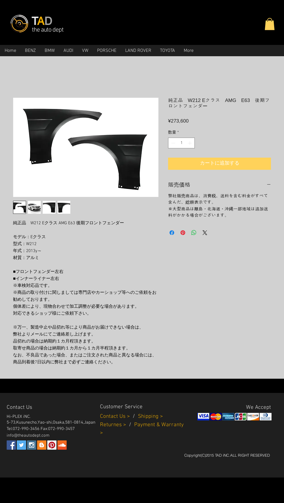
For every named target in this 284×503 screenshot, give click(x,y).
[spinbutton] (181, 143)
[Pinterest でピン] (182, 232)
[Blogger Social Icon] (41, 445)
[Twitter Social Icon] (21, 445)
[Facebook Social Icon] (11, 445)
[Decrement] (172, 143)
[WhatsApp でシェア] (193, 232)
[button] (270, 24)
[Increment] (190, 143)
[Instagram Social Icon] (31, 445)
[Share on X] (204, 232)
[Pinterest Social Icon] (52, 445)
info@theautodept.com (28, 435)
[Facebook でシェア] (171, 232)
